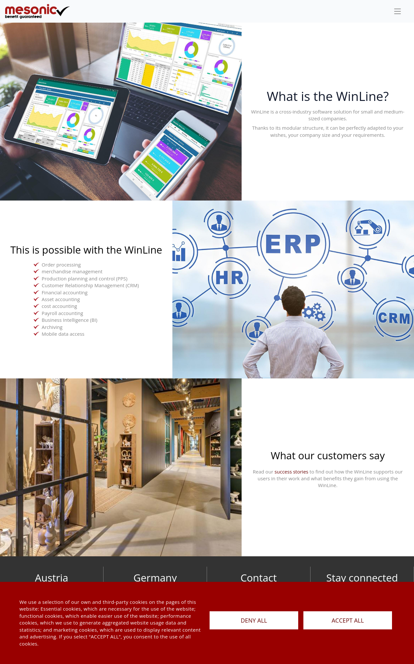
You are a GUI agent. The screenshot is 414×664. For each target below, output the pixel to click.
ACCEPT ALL (348, 620)
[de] (37, 11)
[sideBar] (397, 11)
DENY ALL (254, 620)
